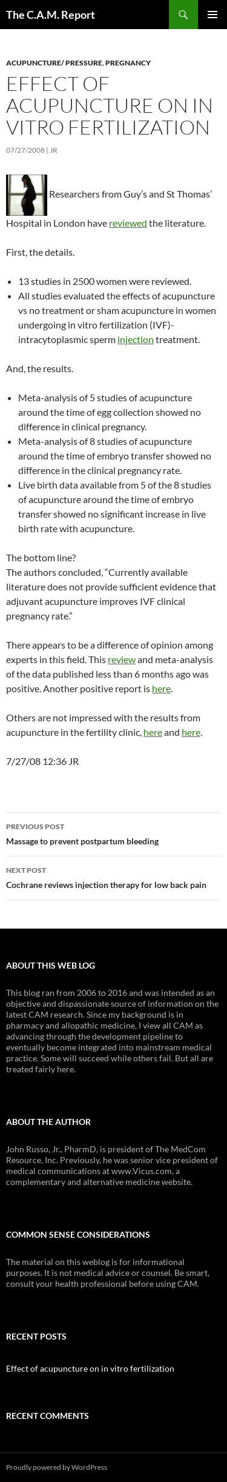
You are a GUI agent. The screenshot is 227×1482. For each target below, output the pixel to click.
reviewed (128, 223)
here (161, 688)
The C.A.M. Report (50, 14)
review (122, 659)
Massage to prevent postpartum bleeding (113, 832)
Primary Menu (212, 14)
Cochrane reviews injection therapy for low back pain (113, 876)
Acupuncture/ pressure (54, 62)
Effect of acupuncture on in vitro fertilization (90, 1368)
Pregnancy (128, 62)
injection (135, 339)
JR (54, 150)
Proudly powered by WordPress (56, 1467)
